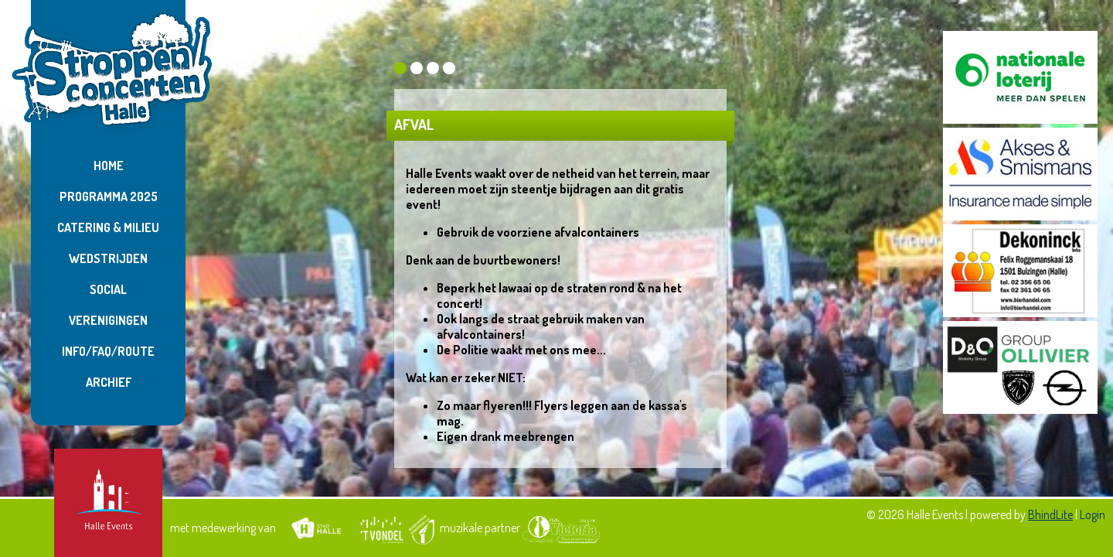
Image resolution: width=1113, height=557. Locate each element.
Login (1092, 514)
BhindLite (1050, 514)
